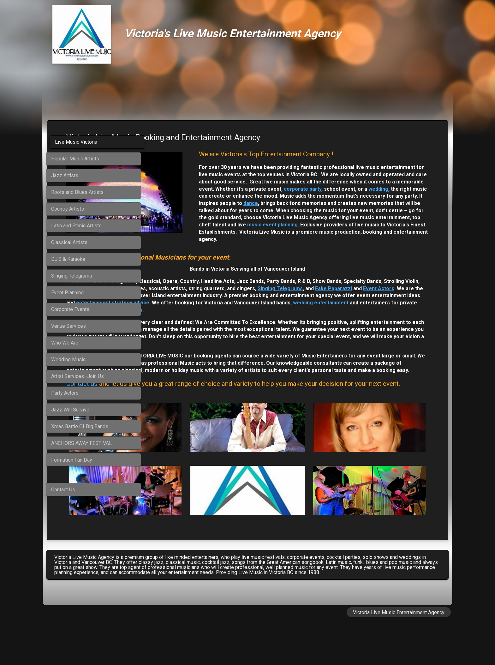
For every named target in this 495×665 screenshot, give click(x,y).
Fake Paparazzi (260, 303)
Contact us (179, 419)
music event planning (237, 239)
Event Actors (305, 303)
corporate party (393, 196)
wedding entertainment (208, 324)
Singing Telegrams (207, 303)
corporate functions (357, 324)
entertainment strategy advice (259, 317)
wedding (315, 203)
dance (312, 217)
